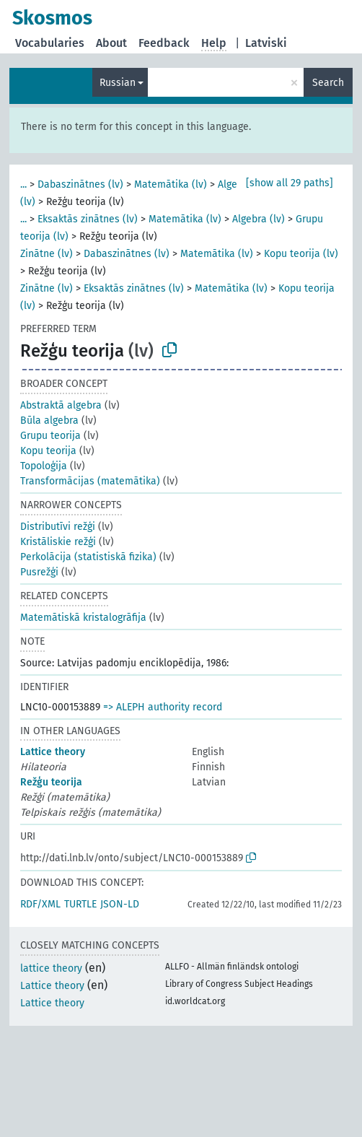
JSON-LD (119, 904)
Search (328, 83)
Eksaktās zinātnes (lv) (87, 219)
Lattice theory (52, 752)
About (111, 43)
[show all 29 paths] (289, 183)
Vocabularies (49, 43)
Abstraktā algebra (61, 405)
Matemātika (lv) (170, 184)
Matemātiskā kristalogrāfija (83, 617)
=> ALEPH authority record (162, 707)
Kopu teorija (48, 451)
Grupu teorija (50, 436)
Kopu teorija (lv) (301, 254)
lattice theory (51, 968)
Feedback (164, 43)
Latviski (266, 43)
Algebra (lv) (258, 219)
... (23, 184)
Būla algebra (49, 420)
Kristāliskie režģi (58, 542)
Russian (118, 83)
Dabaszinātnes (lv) (80, 184)
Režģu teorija (51, 782)
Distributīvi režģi (57, 526)
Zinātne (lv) (46, 254)
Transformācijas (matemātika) (90, 481)
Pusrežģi (39, 572)
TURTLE (80, 904)
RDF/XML (40, 904)
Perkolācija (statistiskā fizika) (88, 557)
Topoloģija (43, 466)
